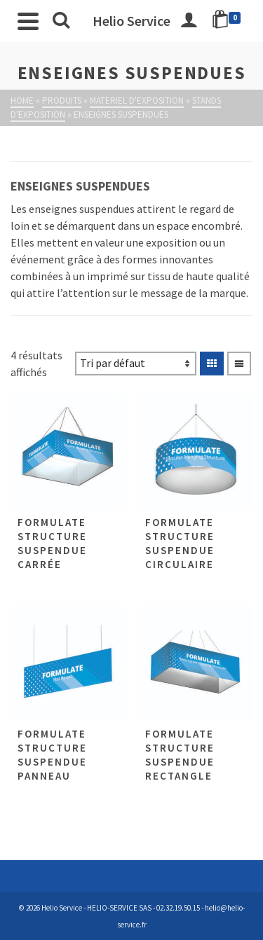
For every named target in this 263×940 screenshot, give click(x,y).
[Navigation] (28, 21)
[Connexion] (189, 21)
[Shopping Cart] (228, 21)
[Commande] (135, 363)
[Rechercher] (61, 21)
